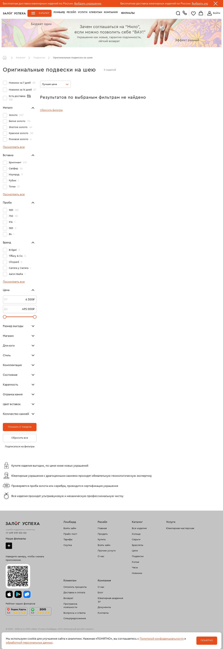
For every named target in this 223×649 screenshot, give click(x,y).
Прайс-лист (70, 534)
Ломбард (59, 13)
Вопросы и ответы (74, 613)
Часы (135, 567)
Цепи (135, 550)
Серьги (136, 539)
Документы (104, 607)
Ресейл (71, 13)
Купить (102, 539)
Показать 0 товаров (20, 427)
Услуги (82, 13)
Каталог (44, 13)
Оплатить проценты (75, 587)
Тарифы (68, 539)
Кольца (136, 534)
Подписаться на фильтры (20, 446)
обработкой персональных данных (29, 642)
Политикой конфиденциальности (162, 638)
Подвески (39, 57)
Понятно (207, 640)
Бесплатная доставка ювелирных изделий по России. (38, 3)
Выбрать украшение (88, 3)
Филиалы (125, 13)
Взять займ (69, 528)
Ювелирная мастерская (180, 528)
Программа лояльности (70, 606)
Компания (111, 13)
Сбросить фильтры (51, 110)
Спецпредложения (74, 618)
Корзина (200, 13)
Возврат (68, 598)
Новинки (137, 573)
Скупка (67, 545)
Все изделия (139, 528)
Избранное (193, 13)
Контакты (103, 613)
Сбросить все (19, 438)
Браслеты (137, 545)
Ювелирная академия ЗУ (110, 600)
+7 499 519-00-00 (16, 533)
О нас (101, 556)
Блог (100, 592)
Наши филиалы (16, 538)
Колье (135, 562)
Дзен (9, 546)
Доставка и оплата (74, 592)
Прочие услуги (107, 550)
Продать (103, 534)
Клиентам (95, 13)
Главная (5, 58)
